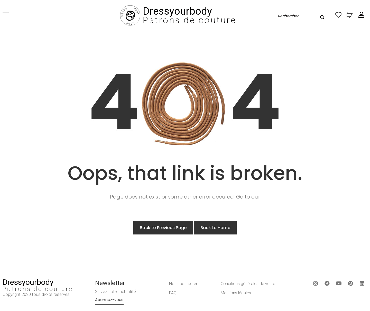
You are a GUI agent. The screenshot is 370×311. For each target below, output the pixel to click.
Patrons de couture (189, 20)
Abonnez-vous (109, 299)
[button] (6, 15)
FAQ (173, 292)
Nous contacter (183, 283)
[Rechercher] (322, 17)
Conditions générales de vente (248, 283)
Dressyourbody (177, 11)
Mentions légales (236, 292)
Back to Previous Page (163, 228)
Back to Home (215, 228)
